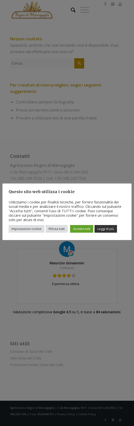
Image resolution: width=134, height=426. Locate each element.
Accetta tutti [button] (81, 229)
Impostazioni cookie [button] (26, 229)
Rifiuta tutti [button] (57, 229)
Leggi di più (105, 229)
